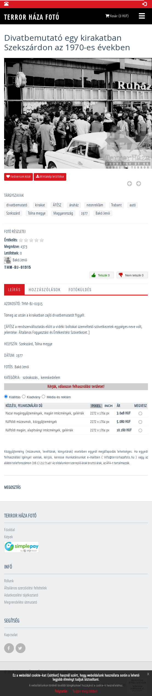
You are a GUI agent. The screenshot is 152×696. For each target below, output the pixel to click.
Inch (109, 406)
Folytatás (61, 691)
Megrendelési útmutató (20, 602)
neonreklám (95, 205)
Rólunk (9, 581)
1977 (84, 213)
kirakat (40, 205)
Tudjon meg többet (85, 691)
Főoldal (9, 530)
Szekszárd (13, 213)
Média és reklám (59, 397)
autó (133, 205)
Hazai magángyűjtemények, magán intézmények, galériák (44, 413)
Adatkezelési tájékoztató (21, 595)
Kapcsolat (11, 635)
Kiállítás (15, 397)
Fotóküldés (80, 289)
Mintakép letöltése (50, 177)
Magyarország (63, 213)
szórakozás (30, 378)
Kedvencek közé (18, 177)
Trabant (116, 205)
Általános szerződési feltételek (25, 588)
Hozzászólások (45, 289)
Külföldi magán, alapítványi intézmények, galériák (39, 430)
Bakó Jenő (103, 213)
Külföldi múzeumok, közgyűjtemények (31, 422)
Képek (8, 537)
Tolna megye (36, 213)
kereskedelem (50, 378)
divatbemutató (16, 205)
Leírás (14, 289)
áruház (74, 205)
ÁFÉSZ (57, 205)
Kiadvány (33, 397)
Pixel (96, 406)
